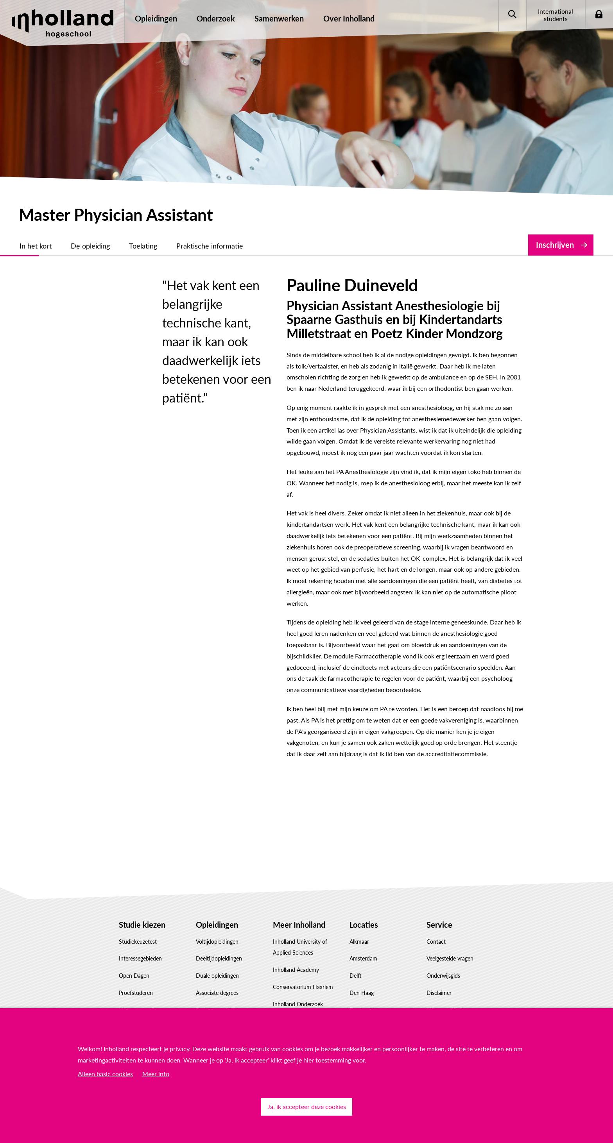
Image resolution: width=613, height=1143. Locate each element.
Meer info (155, 1073)
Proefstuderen (136, 925)
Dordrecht (362, 942)
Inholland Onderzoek (298, 936)
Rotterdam (362, 976)
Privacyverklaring (447, 942)
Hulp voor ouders (140, 942)
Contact (436, 874)
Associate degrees (217, 925)
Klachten (437, 993)
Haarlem (360, 959)
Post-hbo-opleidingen (221, 942)
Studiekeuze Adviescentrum (152, 993)
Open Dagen (134, 908)
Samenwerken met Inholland (295, 959)
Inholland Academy (296, 902)
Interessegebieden (140, 891)
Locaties (364, 857)
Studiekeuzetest (138, 874)
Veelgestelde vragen (450, 891)
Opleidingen (217, 857)
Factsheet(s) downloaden (149, 976)
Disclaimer (439, 925)
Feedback (438, 976)
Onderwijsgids (443, 908)
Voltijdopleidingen (217, 874)
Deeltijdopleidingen (219, 891)
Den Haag (362, 925)
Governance (287, 999)
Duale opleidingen (217, 908)
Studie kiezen (142, 857)
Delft (356, 908)
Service (439, 857)
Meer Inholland (299, 857)
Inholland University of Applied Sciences (300, 880)
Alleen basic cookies (105, 1073)
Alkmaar (359, 874)
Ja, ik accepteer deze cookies (306, 1106)
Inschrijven (555, 244)
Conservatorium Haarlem (303, 919)
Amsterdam (363, 891)
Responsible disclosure (453, 959)
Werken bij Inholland (298, 981)
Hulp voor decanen (142, 959)
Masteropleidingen (218, 959)
